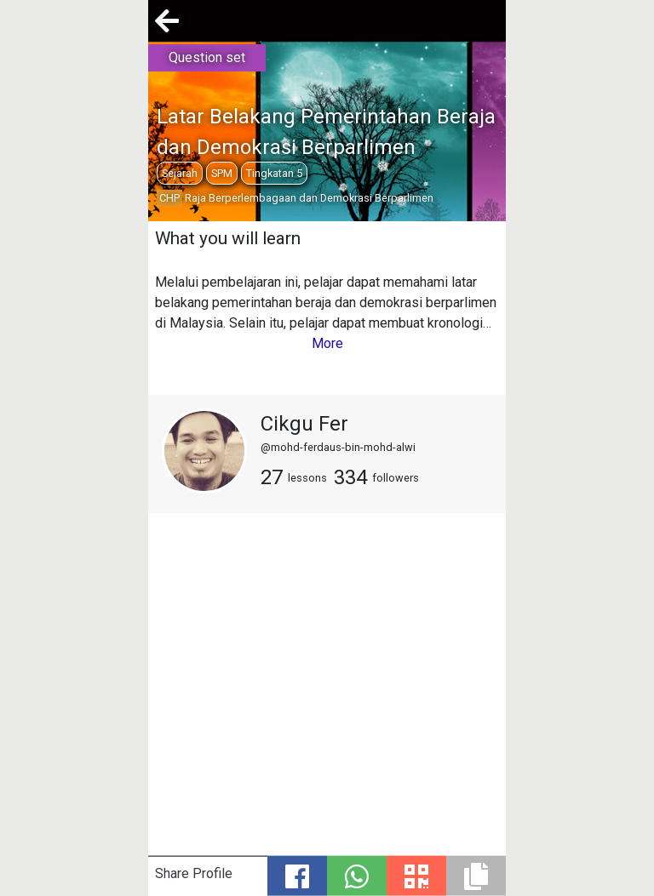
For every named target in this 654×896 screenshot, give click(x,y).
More (327, 343)
